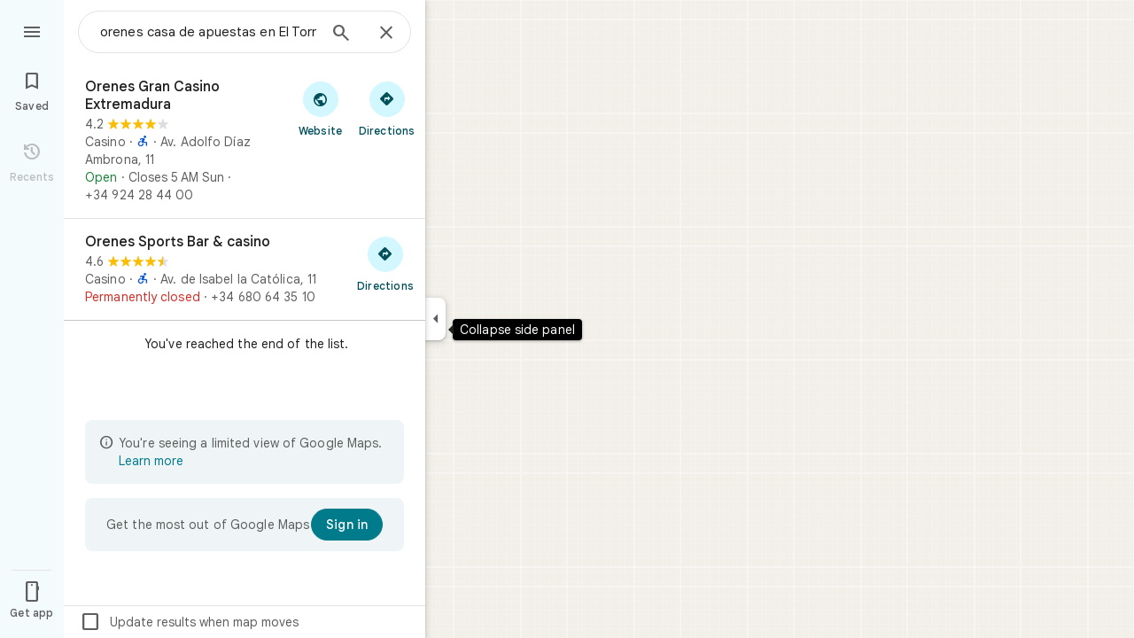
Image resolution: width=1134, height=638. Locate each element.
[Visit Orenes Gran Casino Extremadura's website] (320, 108)
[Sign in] (347, 524)
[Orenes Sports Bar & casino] (244, 269)
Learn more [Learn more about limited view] (151, 461)
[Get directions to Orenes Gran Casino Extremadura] (386, 108)
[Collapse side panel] (435, 319)
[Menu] (32, 30)
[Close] (386, 34)
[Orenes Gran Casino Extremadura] (244, 141)
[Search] (341, 35)
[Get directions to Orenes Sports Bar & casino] (385, 263)
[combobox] (208, 32)
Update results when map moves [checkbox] (189, 622)
